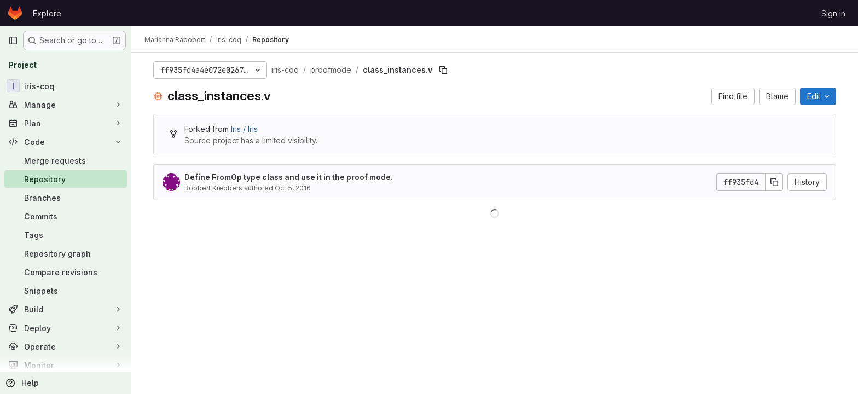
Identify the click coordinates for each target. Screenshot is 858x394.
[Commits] (65, 216)
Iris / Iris (244, 129)
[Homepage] (15, 13)
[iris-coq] (65, 86)
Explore (47, 13)
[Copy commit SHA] (774, 182)
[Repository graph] (65, 253)
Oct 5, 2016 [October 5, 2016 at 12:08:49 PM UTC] (293, 188)
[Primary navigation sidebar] (13, 40)
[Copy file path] (443, 70)
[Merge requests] (65, 160)
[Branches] (65, 197)
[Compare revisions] (65, 272)
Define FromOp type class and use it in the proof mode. (288, 177)
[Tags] (65, 235)
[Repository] (65, 179)
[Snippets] (65, 290)
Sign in (833, 13)
